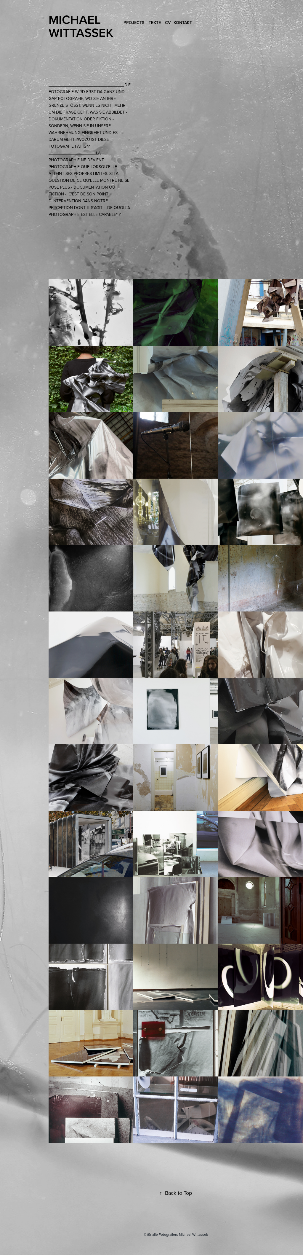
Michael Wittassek (81, 26)
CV (168, 23)
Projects (134, 23)
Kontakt (183, 23)
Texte (155, 23)
